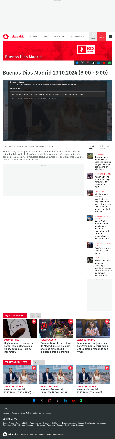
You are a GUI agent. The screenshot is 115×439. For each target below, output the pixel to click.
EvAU (97, 258)
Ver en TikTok (57, 401)
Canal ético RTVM (9, 425)
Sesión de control (86, 340)
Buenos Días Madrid (13, 386)
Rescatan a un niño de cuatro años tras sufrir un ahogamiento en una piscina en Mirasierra (90, 156)
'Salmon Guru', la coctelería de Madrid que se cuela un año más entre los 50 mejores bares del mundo (56, 328)
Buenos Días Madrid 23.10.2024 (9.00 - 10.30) (56, 374)
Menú (110, 36)
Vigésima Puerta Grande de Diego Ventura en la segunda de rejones (90, 176)
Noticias (33, 36)
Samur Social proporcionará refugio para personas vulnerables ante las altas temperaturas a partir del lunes (90, 218)
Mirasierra (99, 154)
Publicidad (56, 423)
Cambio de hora (11, 340)
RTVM (5, 409)
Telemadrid (15, 413)
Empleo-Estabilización (86, 423)
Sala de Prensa (8, 423)
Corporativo (10, 419)
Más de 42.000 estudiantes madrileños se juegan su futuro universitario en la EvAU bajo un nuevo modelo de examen (90, 193)
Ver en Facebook (34, 401)
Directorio (47, 423)
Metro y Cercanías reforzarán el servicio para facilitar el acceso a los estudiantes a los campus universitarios (90, 260)
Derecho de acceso (69, 423)
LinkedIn (98, 63)
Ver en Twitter (42, 401)
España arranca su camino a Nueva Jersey (90, 245)
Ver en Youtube (73, 400)
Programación (77, 36)
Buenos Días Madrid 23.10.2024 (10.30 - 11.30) (20, 374)
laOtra (35, 413)
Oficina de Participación (26, 425)
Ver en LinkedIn (65, 400)
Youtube (104, 63)
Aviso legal (51, 425)
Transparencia (35, 423)
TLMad (45, 36)
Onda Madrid (59, 36)
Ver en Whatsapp (81, 400)
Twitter (82, 63)
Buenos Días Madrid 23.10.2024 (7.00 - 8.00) (93, 374)
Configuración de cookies (74, 425)
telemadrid (10, 434)
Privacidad (41, 425)
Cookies (60, 425)
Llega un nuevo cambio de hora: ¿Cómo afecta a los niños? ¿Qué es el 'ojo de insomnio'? (20, 328)
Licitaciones (101, 423)
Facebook (77, 63)
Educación (99, 191)
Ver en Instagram (49, 400)
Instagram (88, 63)
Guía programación (46, 413)
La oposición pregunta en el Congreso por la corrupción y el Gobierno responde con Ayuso (93, 328)
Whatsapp (109, 63)
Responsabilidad (22, 423)
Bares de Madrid (48, 340)
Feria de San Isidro (103, 174)
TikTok (93, 63)
